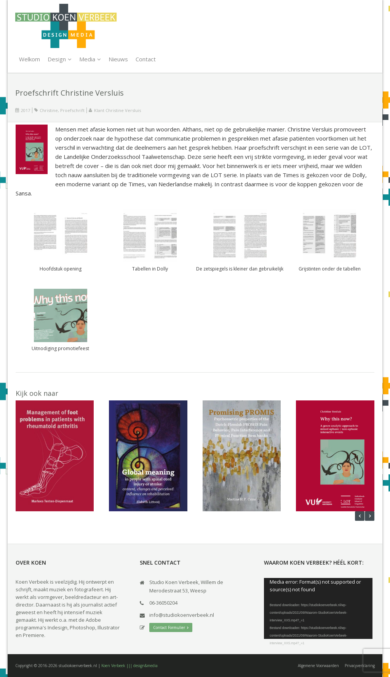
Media (87, 59)
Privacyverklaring (360, 665)
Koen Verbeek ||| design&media (129, 665)
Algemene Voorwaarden (318, 665)
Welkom (29, 59)
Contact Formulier (171, 627)
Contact (146, 59)
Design (57, 59)
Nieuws (118, 59)
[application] (318, 608)
